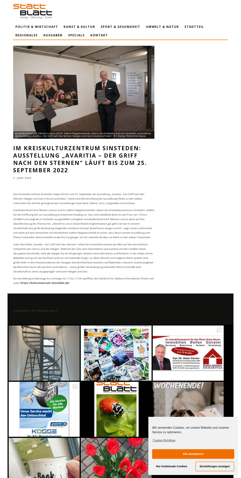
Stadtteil (194, 27)
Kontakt (99, 35)
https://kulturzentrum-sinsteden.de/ (45, 283)
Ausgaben (53, 35)
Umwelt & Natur (162, 27)
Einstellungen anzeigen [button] (215, 466)
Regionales (26, 35)
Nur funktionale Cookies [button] (171, 466)
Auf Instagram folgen (121, 442)
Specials (76, 35)
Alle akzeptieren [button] (193, 453)
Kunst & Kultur (79, 27)
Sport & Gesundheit (120, 27)
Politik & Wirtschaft (36, 27)
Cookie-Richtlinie (164, 440)
